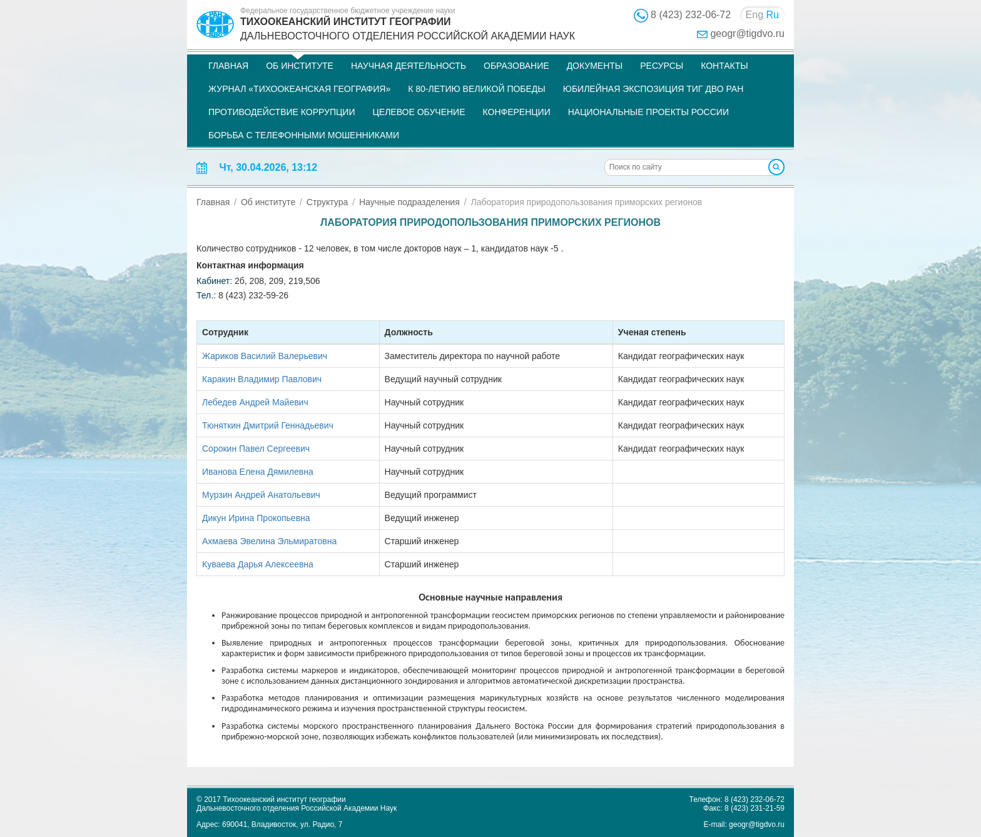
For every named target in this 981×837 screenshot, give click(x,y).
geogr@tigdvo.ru (747, 33)
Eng (754, 14)
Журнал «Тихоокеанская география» (299, 89)
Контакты (724, 66)
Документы (595, 66)
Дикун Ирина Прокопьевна (256, 518)
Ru (772, 14)
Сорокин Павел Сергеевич (256, 449)
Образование (516, 66)
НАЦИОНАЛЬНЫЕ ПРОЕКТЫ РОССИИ (648, 112)
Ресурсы (661, 66)
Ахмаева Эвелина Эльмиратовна (269, 541)
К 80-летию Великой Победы (477, 89)
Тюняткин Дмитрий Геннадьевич (267, 425)
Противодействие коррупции (281, 112)
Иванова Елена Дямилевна (257, 472)
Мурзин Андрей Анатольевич (261, 495)
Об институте (299, 66)
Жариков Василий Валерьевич (264, 356)
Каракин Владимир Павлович (262, 379)
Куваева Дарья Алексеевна (257, 564)
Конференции (517, 112)
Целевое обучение (418, 112)
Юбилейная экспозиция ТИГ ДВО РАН (653, 89)
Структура (327, 202)
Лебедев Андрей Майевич (255, 402)
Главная (228, 66)
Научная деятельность (408, 66)
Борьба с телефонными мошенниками (303, 135)
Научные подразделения (409, 202)
